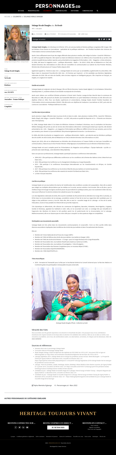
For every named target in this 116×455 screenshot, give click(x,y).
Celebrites (17, 17)
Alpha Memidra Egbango (43, 385)
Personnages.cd (54, 443)
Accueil (7, 17)
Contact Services (62, 446)
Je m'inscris (58, 427)
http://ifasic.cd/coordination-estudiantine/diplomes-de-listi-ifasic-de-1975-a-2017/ (72, 354)
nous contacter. (37, 339)
